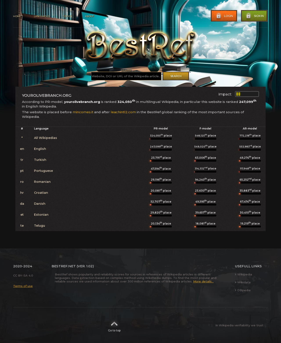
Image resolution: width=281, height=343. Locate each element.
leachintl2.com (123, 112)
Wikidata (242, 282)
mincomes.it (83, 112)
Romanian (42, 182)
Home (17, 16)
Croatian (41, 193)
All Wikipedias (45, 138)
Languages (42, 16)
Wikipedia (243, 274)
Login (224, 16)
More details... (203, 281)
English (40, 149)
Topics (67, 16)
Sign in (254, 16)
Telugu (39, 226)
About (89, 16)
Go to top (114, 325)
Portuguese (43, 171)
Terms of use (23, 286)
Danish (39, 204)
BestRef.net (64, 266)
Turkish (40, 160)
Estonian (41, 215)
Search (176, 76)
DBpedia (242, 290)
